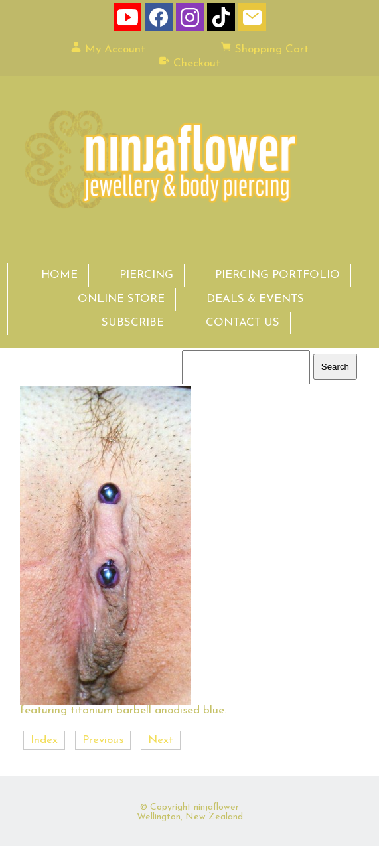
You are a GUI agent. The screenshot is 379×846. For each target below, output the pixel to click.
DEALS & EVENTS (255, 299)
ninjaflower (216, 807)
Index (44, 740)
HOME (59, 275)
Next (160, 740)
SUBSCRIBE (133, 322)
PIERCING (146, 275)
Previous (102, 740)
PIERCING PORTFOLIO (277, 275)
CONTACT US (242, 322)
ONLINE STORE (121, 299)
